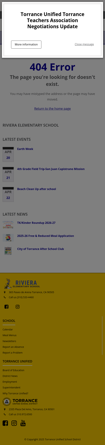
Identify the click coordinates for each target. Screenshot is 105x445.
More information (26, 44)
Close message (84, 44)
